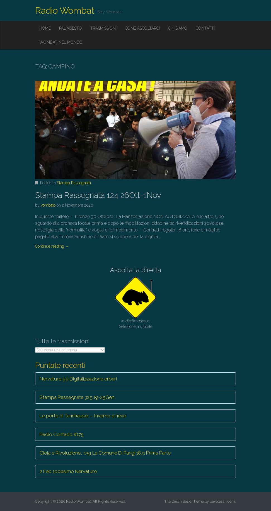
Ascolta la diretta (135, 270)
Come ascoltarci (142, 28)
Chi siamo (177, 28)
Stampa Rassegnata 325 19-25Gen (77, 397)
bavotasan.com (222, 501)
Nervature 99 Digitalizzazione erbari (78, 379)
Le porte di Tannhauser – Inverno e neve (83, 415)
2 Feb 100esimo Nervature (68, 471)
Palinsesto (70, 28)
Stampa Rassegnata (74, 183)
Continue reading (52, 246)
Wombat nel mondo (61, 42)
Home (45, 28)
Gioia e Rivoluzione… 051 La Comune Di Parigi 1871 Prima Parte (105, 453)
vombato (48, 205)
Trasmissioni (103, 28)
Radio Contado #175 (62, 434)
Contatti (205, 28)
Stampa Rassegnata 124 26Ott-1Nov (98, 195)
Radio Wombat (65, 10)
